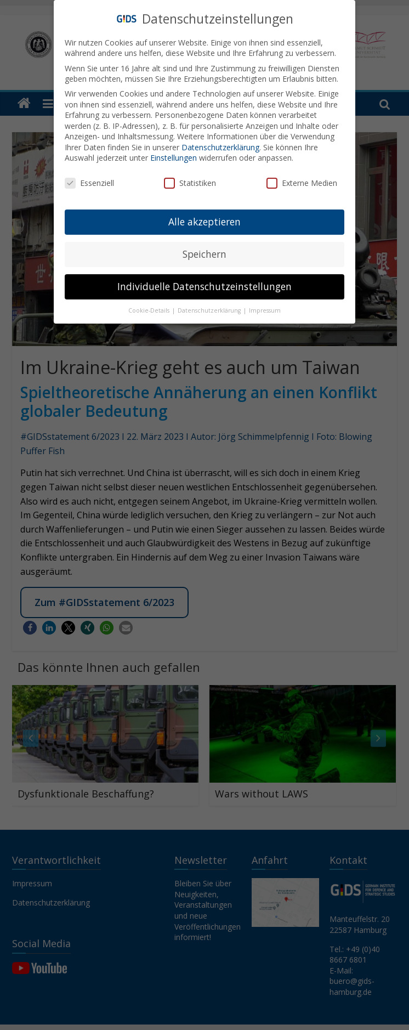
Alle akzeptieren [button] (204, 218)
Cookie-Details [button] (149, 308)
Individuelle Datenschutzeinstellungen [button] (204, 283)
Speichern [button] (204, 251)
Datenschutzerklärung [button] (210, 308)
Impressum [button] (265, 308)
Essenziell (89, 181)
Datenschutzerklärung (220, 144)
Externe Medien (301, 181)
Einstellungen (173, 155)
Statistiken (190, 181)
